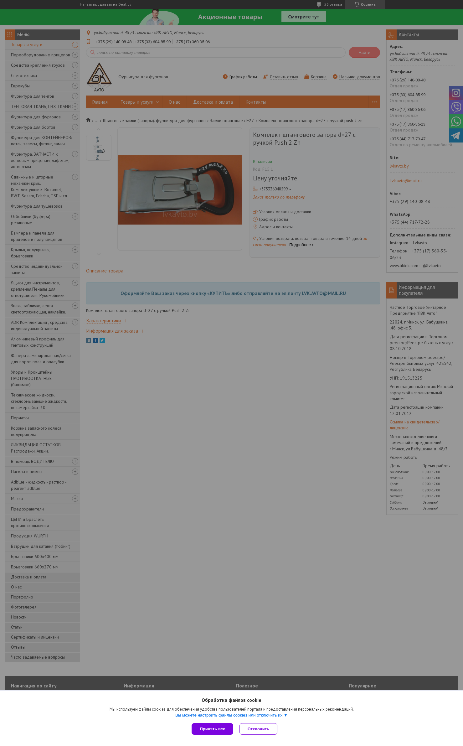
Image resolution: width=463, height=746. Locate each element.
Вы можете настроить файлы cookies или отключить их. (229, 715)
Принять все (212, 729)
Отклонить (258, 729)
